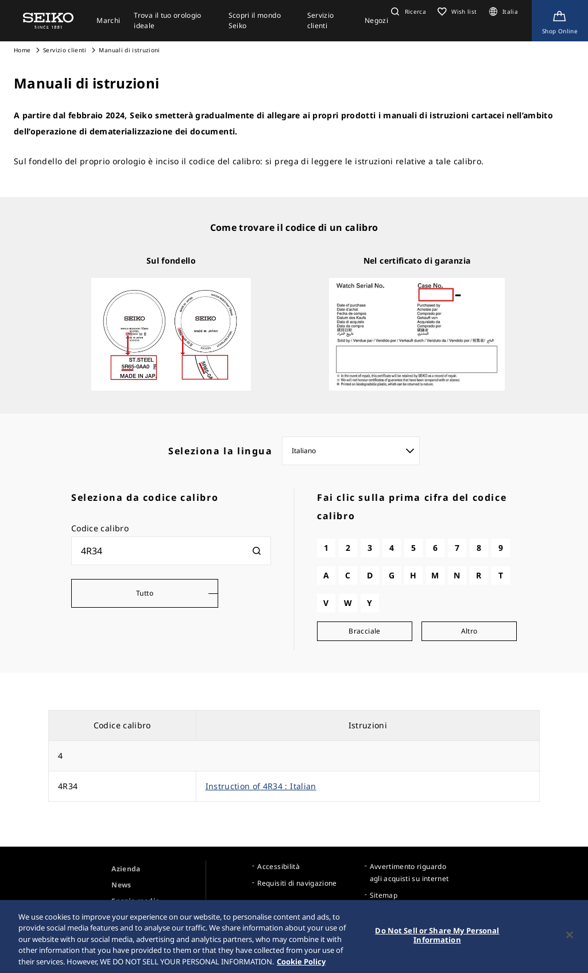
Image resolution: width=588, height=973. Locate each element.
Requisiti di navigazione (296, 883)
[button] (407, 11)
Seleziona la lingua (220, 451)
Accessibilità (278, 866)
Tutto (144, 593)
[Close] (569, 941)
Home (22, 50)
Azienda (125, 869)
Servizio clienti (65, 50)
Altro (469, 631)
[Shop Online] (560, 20)
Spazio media (135, 901)
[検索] (256, 551)
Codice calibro (100, 528)
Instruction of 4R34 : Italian (261, 786)
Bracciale (364, 631)
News (121, 885)
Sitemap (383, 895)
